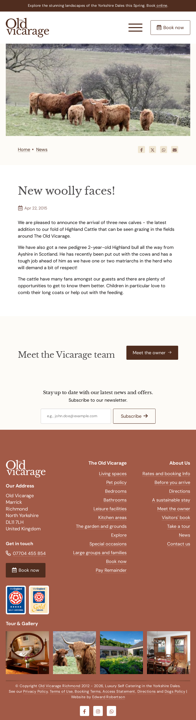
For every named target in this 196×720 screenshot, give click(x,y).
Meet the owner (173, 509)
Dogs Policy (175, 691)
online (161, 5)
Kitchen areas (112, 518)
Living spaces (113, 474)
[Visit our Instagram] (98, 711)
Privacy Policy (35, 691)
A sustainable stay (171, 500)
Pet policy (116, 482)
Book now (116, 561)
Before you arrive (172, 482)
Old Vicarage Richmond (59, 685)
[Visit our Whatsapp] (111, 711)
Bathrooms (115, 500)
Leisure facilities (110, 509)
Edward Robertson (108, 696)
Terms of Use (61, 691)
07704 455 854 (29, 553)
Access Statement (119, 691)
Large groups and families (100, 553)
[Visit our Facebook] (84, 711)
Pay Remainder (111, 570)
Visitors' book (176, 518)
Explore (119, 535)
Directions (179, 491)
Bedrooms (116, 491)
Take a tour (178, 526)
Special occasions (108, 544)
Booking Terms (88, 691)
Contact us (178, 544)
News (184, 535)
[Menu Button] (135, 28)
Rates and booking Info (166, 474)
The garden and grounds (101, 526)
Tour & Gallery (22, 623)
